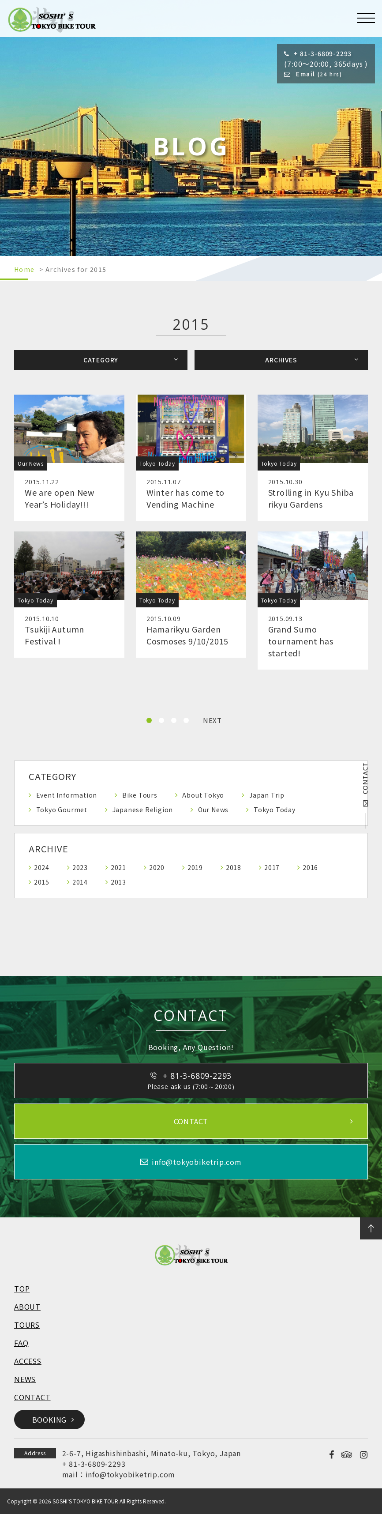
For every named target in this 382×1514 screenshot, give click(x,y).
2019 (195, 867)
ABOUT (27, 1307)
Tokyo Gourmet (61, 809)
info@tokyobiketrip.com (131, 1474)
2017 (272, 867)
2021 (118, 867)
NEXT (212, 720)
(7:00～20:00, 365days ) (326, 59)
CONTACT (365, 784)
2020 (157, 867)
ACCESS (27, 1361)
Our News (213, 809)
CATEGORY (100, 359)
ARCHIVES (281, 359)
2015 (41, 882)
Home (24, 269)
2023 (80, 867)
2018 (233, 867)
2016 (310, 867)
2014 (80, 882)
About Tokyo (203, 795)
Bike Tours (139, 795)
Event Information (66, 795)
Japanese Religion (142, 809)
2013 (118, 882)
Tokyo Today (275, 809)
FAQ (21, 1343)
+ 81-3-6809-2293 (94, 1463)
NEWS (25, 1379)
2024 (41, 867)
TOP (22, 1289)
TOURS (27, 1325)
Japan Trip (267, 795)
